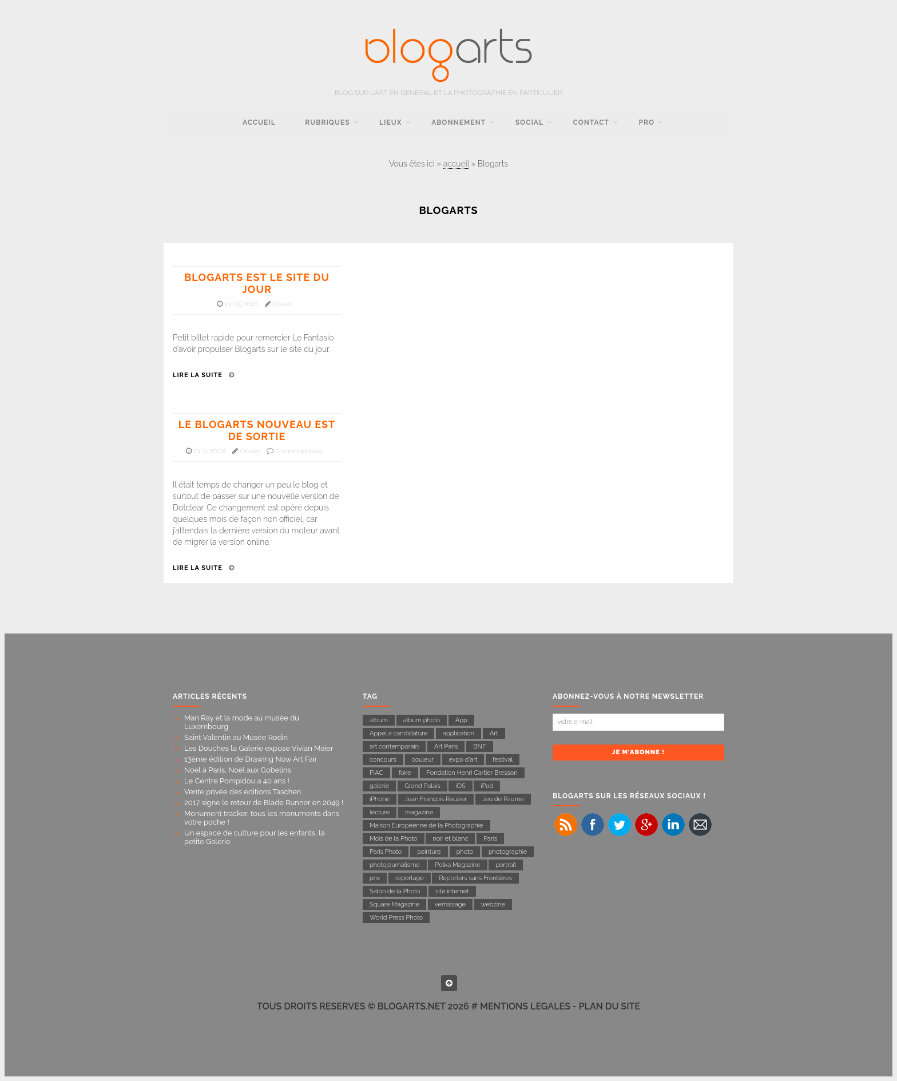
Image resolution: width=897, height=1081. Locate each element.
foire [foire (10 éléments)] (405, 773)
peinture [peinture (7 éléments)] (429, 852)
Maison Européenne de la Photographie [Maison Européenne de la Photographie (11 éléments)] (426, 825)
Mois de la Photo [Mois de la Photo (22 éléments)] (394, 838)
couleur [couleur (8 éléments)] (423, 759)
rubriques (327, 122)
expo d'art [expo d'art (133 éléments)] (463, 759)
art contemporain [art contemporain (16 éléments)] (394, 746)
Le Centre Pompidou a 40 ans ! (236, 781)
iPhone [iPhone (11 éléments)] (380, 799)
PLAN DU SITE (609, 1006)
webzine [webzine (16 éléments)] (493, 904)
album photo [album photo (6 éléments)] (421, 720)
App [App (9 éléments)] (461, 720)
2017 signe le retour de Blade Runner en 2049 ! (263, 802)
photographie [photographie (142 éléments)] (508, 852)
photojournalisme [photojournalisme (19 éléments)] (395, 865)
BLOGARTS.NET (412, 1006)
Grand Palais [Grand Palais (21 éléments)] (422, 786)
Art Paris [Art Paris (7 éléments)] (446, 746)
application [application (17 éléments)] (458, 733)
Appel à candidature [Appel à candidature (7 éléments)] (398, 733)
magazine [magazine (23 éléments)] (419, 812)
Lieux (390, 122)
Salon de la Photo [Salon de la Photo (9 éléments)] (395, 891)
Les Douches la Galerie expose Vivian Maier (259, 748)
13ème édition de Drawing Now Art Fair (250, 759)
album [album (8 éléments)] (379, 720)
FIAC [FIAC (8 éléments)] (376, 773)
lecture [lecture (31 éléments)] (380, 812)
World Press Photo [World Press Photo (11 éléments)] (396, 917)
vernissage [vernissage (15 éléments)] (450, 904)
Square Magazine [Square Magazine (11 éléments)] (394, 904)
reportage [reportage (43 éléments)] (409, 878)
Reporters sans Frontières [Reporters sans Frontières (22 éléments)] (475, 878)
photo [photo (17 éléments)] (465, 852)
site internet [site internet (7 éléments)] (452, 891)
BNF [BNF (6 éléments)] (479, 746)
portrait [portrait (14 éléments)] (505, 865)
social (529, 122)
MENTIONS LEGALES (525, 1006)
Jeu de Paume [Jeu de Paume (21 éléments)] (502, 799)
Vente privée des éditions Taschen (242, 791)
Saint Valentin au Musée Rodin (236, 737)
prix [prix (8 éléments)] (375, 878)
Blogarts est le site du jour (257, 283)
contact (591, 122)
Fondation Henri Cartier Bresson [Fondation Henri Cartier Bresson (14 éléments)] (472, 773)
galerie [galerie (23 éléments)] (379, 786)
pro (646, 122)
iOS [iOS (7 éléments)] (460, 786)
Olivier (282, 304)
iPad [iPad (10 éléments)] (487, 786)
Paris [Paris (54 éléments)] (490, 838)
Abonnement (458, 122)
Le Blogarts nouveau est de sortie (256, 430)
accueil (259, 122)
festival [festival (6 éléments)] (503, 759)
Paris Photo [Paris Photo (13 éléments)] (386, 852)
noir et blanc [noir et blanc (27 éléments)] (450, 838)
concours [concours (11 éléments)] (383, 759)
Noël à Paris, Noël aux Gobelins (237, 770)
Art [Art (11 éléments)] (494, 733)
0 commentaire (299, 451)
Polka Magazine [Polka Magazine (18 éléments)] (457, 865)
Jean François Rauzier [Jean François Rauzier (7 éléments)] (436, 799)
